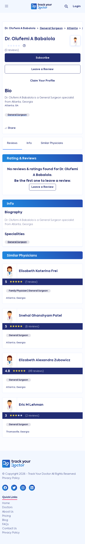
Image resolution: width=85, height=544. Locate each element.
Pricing (6, 516)
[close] (6, 6)
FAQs (5, 524)
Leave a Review (42, 69)
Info (29, 143)
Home (6, 503)
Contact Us (9, 528)
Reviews (12, 143)
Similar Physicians (52, 143)
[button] (5, 488)
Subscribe (42, 58)
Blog (5, 520)
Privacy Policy (11, 532)
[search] (66, 6)
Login (77, 6)
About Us (7, 512)
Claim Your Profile (42, 81)
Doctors (7, 507)
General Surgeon (17, 242)
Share (10, 128)
